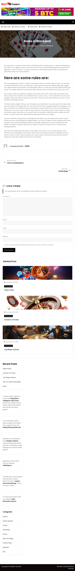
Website (5, 236)
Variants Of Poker (19, 27)
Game (5, 534)
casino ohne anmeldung (11, 482)
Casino (5, 517)
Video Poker (7, 27)
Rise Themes (71, 568)
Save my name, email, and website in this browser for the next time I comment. (29, 245)
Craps (5, 525)
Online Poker (7, 543)
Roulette (6, 547)
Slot (4, 552)
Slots (4, 386)
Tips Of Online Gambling (11, 382)
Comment (6, 196)
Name (5, 220)
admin (27, 146)
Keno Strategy (8, 538)
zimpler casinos (12, 441)
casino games (8, 286)
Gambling (6, 530)
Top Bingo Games (11, 349)
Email (5, 228)
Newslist (60, 566)
